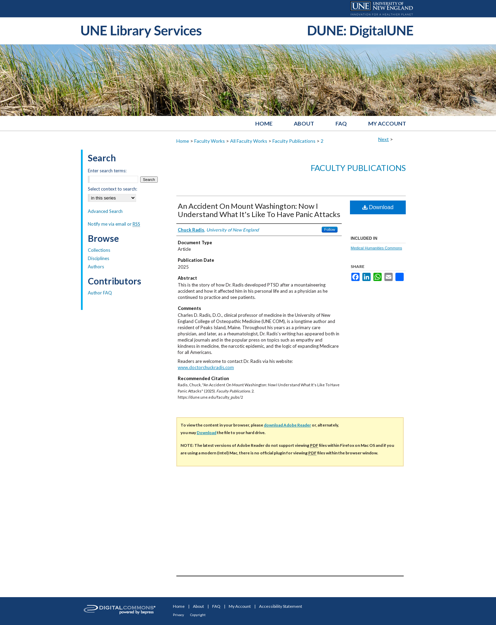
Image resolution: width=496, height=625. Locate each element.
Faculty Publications (294, 141)
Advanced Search (105, 211)
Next (383, 139)
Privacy (178, 615)
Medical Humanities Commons (376, 248)
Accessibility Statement (280, 606)
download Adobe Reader (287, 425)
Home (182, 141)
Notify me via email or (114, 224)
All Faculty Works (248, 141)
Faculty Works (209, 141)
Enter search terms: (107, 170)
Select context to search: (112, 189)
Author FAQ (100, 292)
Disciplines (98, 258)
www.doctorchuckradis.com (206, 367)
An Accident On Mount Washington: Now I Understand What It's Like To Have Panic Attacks (259, 210)
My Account (240, 606)
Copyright (198, 615)
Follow (329, 229)
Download (378, 207)
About (198, 606)
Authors (96, 266)
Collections (99, 250)
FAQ (216, 606)
